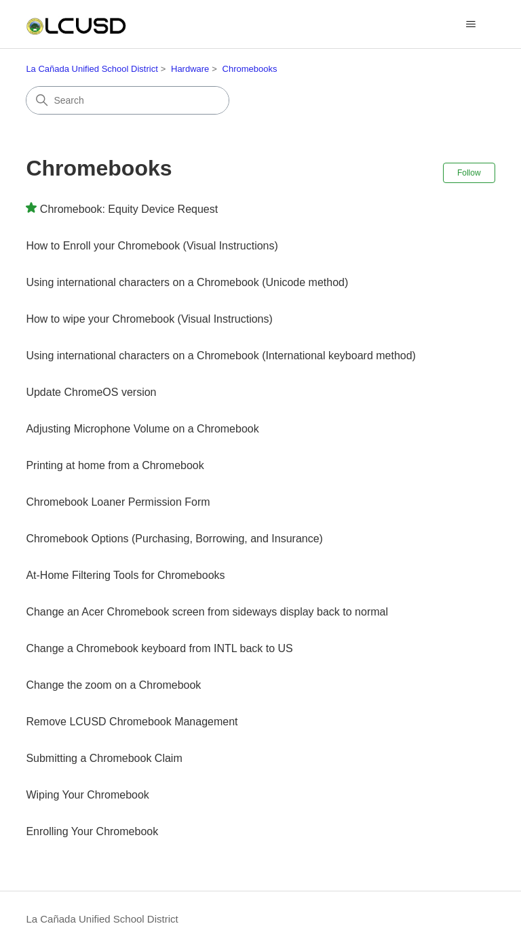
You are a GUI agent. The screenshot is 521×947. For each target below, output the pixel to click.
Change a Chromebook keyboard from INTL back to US (159, 648)
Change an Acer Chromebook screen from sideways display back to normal (207, 612)
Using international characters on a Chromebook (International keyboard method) (221, 355)
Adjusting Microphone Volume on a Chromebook (142, 429)
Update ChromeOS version (91, 392)
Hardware (190, 69)
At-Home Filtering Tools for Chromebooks (125, 575)
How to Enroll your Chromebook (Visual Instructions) (151, 245)
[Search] (127, 100)
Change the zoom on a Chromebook (113, 685)
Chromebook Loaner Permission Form (118, 502)
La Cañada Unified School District (91, 69)
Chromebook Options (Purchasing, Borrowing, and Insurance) (174, 538)
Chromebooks (250, 69)
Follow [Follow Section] (469, 173)
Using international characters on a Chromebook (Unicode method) (187, 282)
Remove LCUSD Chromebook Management (131, 721)
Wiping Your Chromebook (87, 795)
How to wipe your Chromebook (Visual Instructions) (149, 319)
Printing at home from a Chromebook (115, 465)
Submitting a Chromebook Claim (104, 758)
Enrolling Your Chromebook (92, 831)
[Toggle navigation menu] (471, 24)
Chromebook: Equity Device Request (129, 209)
